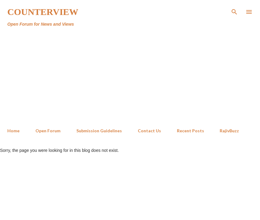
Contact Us (149, 130)
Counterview (42, 12)
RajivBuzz (229, 130)
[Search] (234, 11)
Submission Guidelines (99, 130)
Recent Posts (190, 130)
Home (13, 130)
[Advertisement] (130, 77)
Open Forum (47, 130)
